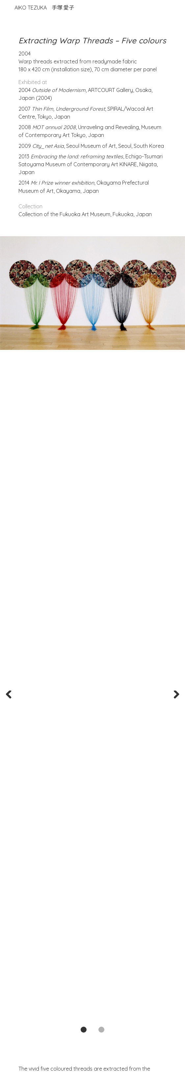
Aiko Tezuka (44, 7)
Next (174, 695)
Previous (10, 695)
